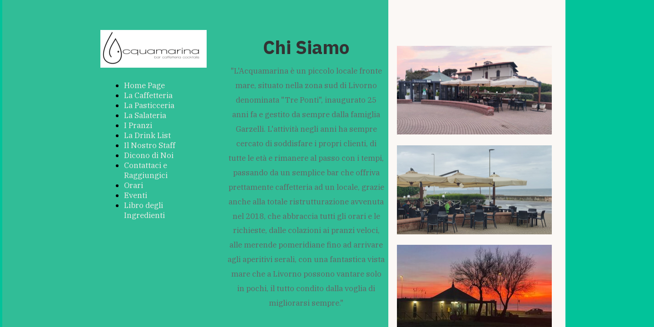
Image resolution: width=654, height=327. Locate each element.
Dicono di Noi (148, 155)
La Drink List (147, 135)
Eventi (135, 195)
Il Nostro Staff (149, 145)
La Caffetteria (148, 95)
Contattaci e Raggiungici (146, 170)
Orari (133, 185)
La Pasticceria (149, 105)
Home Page (144, 85)
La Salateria (145, 115)
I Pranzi (138, 125)
